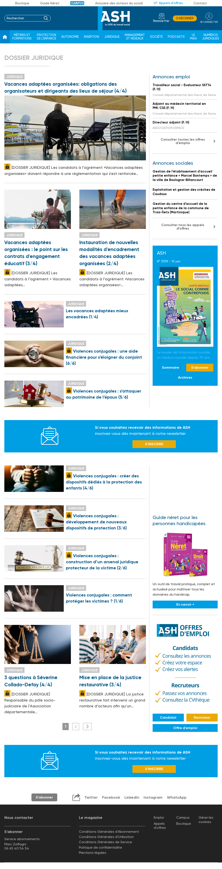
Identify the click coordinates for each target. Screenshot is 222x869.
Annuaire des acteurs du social (119, 3)
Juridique (111, 37)
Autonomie (70, 37)
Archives (185, 377)
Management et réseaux (135, 36)
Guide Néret (49, 3)
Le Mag (193, 36)
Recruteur (202, 717)
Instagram (153, 797)
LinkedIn (131, 797)
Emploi (159, 817)
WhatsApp (176, 797)
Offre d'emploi (185, 728)
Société (156, 37)
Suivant (87, 726)
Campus (77, 3)
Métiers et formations (22, 36)
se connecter (209, 22)
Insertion (91, 37)
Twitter (91, 797)
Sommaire (170, 367)
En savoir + (185, 604)
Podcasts (176, 37)
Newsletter (161, 21)
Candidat (168, 717)
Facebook (111, 797)
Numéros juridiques (210, 36)
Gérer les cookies (206, 819)
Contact (200, 3)
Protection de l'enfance (46, 36)
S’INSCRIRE (154, 444)
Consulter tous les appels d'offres (182, 226)
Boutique (22, 3)
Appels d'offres (171, 3)
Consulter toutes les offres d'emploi (183, 141)
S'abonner (185, 18)
